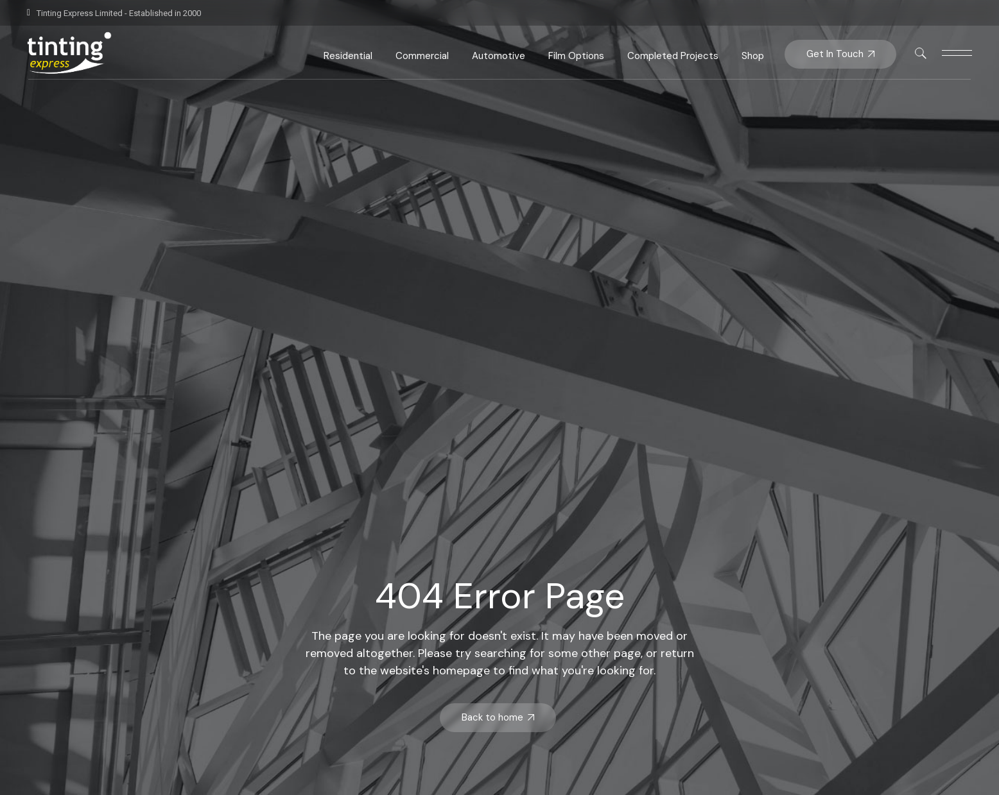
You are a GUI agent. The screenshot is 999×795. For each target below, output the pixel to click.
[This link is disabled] (920, 53)
